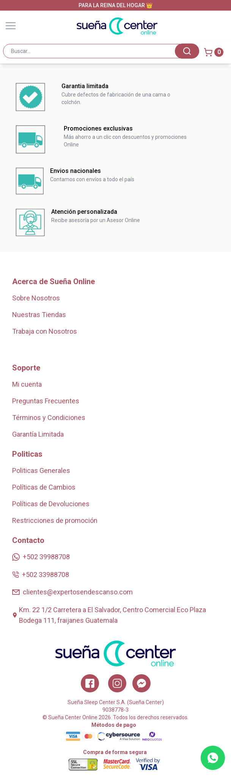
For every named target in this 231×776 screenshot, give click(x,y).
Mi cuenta (27, 384)
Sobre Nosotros (36, 298)
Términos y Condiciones (48, 417)
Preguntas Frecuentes (45, 401)
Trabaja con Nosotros (44, 331)
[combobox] (101, 51)
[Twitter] (141, 683)
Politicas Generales (41, 470)
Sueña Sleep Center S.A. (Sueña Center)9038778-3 (116, 706)
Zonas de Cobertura (42, 348)
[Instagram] (117, 683)
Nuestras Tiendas (39, 315)
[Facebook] (90, 683)
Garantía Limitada (38, 434)
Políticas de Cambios (43, 487)
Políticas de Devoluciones (51, 504)
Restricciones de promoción (54, 520)
